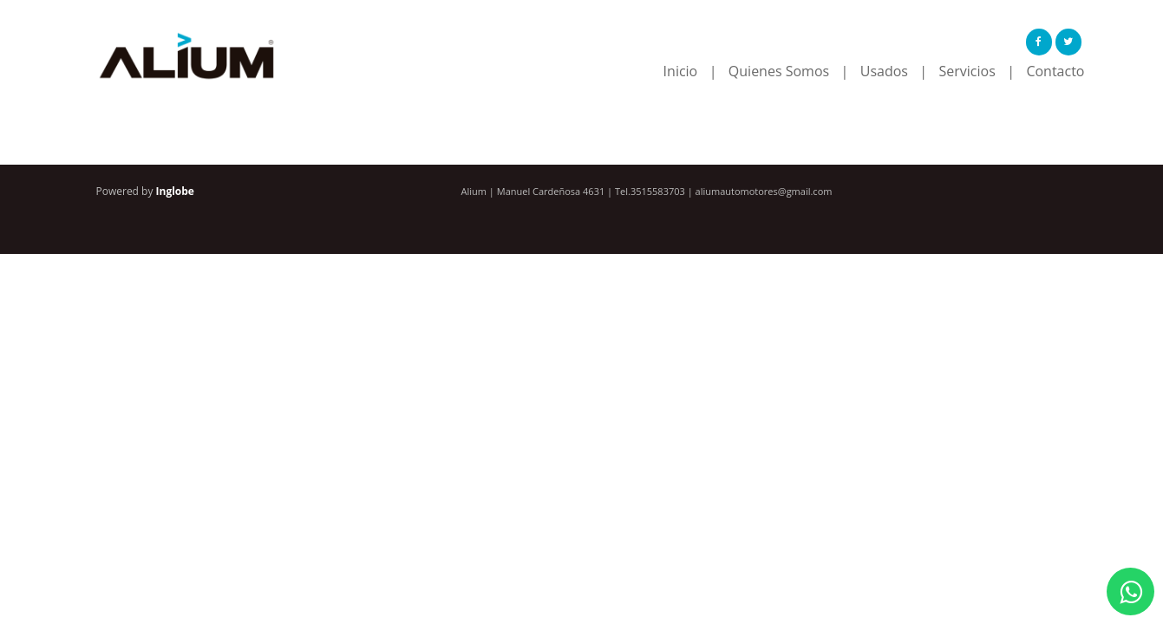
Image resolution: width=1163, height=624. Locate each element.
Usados (884, 71)
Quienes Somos (779, 71)
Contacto (1055, 71)
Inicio (680, 71)
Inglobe (175, 191)
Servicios (967, 71)
